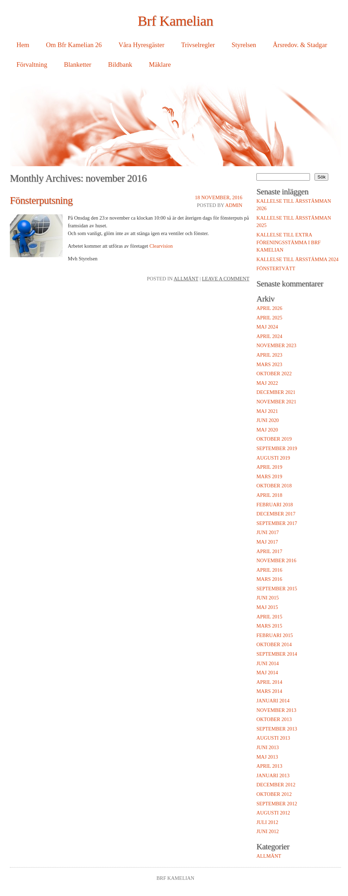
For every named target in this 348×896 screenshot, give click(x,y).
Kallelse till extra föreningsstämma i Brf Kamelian (288, 242)
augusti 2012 (273, 813)
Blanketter (77, 64)
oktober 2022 (274, 373)
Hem (23, 44)
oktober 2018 (274, 485)
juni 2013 (267, 747)
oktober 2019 (274, 439)
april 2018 (269, 495)
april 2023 (269, 355)
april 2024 (269, 336)
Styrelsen (244, 44)
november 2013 (276, 710)
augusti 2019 (273, 458)
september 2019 (276, 448)
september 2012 (276, 803)
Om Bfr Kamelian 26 (74, 44)
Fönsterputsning (41, 200)
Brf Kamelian (175, 21)
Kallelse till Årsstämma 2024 (297, 259)
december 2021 (276, 392)
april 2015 (269, 616)
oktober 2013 (274, 719)
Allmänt (186, 278)
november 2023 (276, 345)
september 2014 (276, 654)
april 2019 (269, 467)
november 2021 (276, 401)
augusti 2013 (273, 738)
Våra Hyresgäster (141, 44)
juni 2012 (267, 831)
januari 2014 (273, 700)
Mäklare (160, 64)
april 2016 (269, 570)
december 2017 (276, 514)
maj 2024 (267, 327)
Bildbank (120, 64)
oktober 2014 (274, 644)
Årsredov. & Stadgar (300, 44)
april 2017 (269, 551)
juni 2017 (267, 532)
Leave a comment (225, 278)
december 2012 (276, 784)
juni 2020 (267, 420)
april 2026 (269, 308)
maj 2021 (267, 411)
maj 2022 (267, 383)
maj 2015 (267, 607)
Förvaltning (32, 64)
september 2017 (276, 523)
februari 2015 (274, 635)
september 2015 (276, 588)
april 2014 (269, 682)
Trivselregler (198, 44)
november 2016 (276, 560)
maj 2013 (267, 757)
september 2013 (276, 729)
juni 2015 (267, 597)
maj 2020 (267, 430)
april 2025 (269, 317)
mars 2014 (269, 691)
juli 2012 (267, 822)
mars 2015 (269, 626)
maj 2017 (267, 542)
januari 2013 (273, 775)
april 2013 (269, 766)
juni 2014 (267, 663)
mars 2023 (269, 364)
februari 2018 (274, 504)
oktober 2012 (274, 794)
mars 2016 (269, 579)
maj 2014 (267, 672)
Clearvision (161, 246)
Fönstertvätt (275, 268)
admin (233, 205)
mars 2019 (269, 476)
